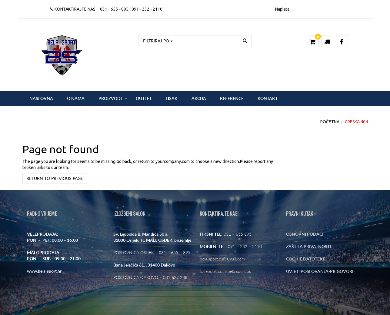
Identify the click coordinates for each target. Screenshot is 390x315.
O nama (76, 99)
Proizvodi (110, 99)
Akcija (199, 99)
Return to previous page (54, 179)
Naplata (282, 9)
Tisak (171, 99)
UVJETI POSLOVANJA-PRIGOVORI (319, 272)
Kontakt (268, 99)
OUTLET (144, 99)
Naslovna (41, 99)
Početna (329, 121)
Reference (232, 99)
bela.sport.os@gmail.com (222, 259)
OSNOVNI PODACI (304, 234)
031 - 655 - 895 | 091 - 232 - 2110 (131, 9)
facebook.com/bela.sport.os (225, 272)
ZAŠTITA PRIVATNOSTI (308, 247)
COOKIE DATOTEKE (305, 259)
